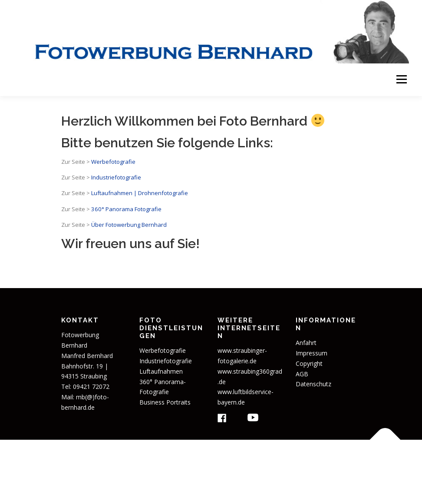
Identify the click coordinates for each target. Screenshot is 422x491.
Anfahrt (306, 342)
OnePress (295, 460)
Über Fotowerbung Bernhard (129, 225)
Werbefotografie (113, 162)
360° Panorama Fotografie (126, 209)
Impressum (311, 353)
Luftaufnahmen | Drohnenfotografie (139, 193)
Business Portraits (165, 402)
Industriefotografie (116, 177)
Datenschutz (313, 384)
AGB (302, 374)
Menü (401, 79)
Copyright (309, 363)
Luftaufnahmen (161, 371)
